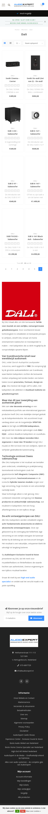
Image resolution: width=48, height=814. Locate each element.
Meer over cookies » (33, 811)
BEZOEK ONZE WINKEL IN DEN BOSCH (24, 23)
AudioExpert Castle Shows (24, 735)
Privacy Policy (24, 727)
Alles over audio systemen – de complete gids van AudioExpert (24, 763)
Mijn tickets (24, 785)
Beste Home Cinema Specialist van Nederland (24, 747)
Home (17, 30)
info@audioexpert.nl (25, 671)
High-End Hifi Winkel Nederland (24, 751)
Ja (17, 811)
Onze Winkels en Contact (24, 698)
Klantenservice (24, 702)
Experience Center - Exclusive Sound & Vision (24, 739)
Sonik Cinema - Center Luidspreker (12, 81)
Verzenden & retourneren (24, 706)
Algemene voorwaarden (24, 722)
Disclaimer (24, 731)
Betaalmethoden (24, 710)
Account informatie (24, 776)
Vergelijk (24, 793)
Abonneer (36, 618)
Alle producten (24, 797)
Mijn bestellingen (24, 781)
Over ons (24, 714)
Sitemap (24, 718)
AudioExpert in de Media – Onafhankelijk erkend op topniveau (24, 756)
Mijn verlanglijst (24, 789)
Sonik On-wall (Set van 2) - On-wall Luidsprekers (35, 81)
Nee (22, 811)
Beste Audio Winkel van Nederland (24, 743)
